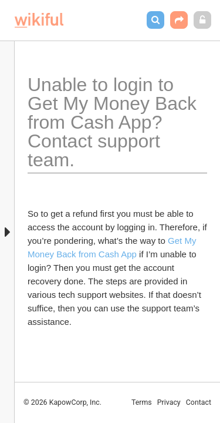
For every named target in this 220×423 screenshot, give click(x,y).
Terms (141, 402)
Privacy (169, 402)
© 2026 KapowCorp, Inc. (62, 402)
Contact (198, 402)
